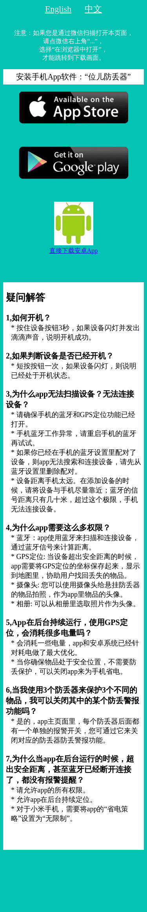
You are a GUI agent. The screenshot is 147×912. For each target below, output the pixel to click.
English (58, 9)
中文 (93, 9)
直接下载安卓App (73, 250)
